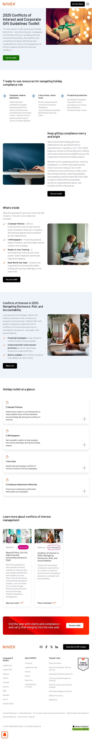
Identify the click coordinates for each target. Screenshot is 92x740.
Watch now (10, 366)
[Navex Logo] (9, 4)
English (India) (8, 704)
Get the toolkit (11, 58)
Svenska (6, 695)
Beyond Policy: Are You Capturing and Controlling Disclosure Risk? (17, 556)
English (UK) (7, 670)
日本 (4, 691)
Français (6, 682)
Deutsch (6, 674)
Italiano (5, 678)
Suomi (5, 699)
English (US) (7, 665)
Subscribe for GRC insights (76, 647)
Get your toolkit (56, 194)
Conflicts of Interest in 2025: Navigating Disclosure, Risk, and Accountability (48, 557)
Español (6, 687)
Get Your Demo (77, 4)
